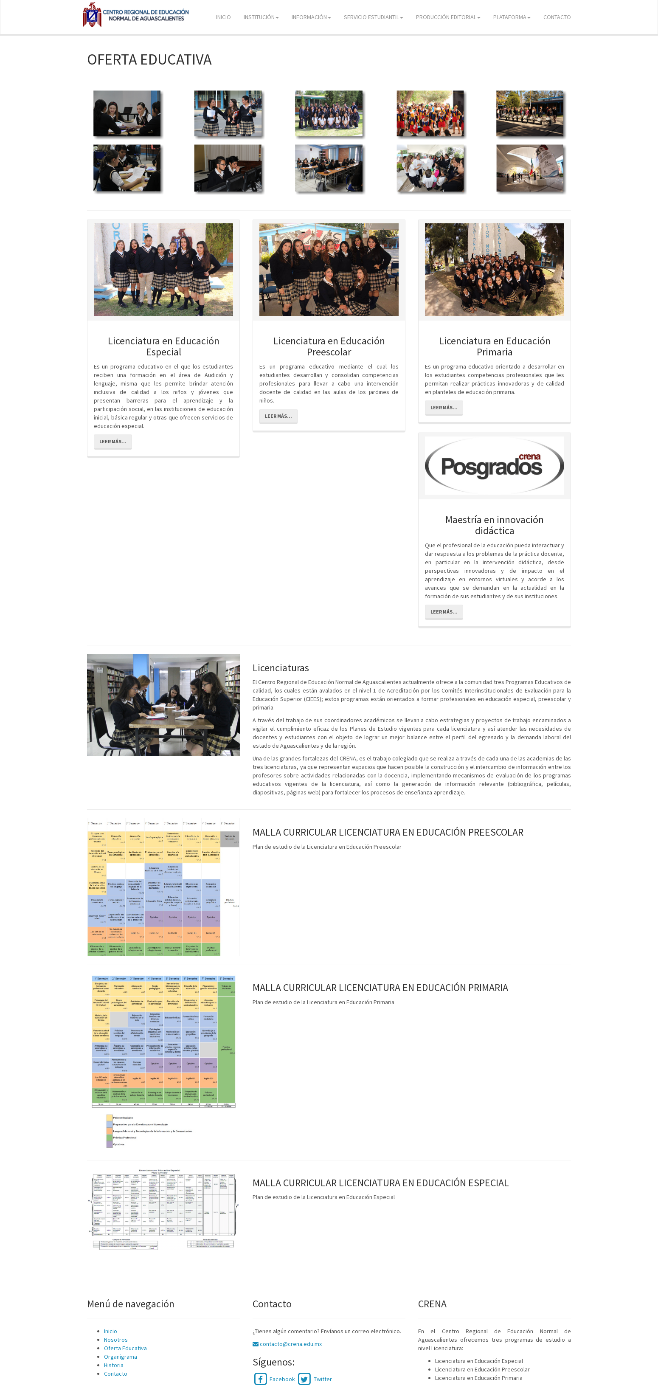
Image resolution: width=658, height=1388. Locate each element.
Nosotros (116, 1339)
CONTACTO (557, 17)
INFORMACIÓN (311, 17)
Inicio (110, 1331)
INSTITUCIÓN (261, 17)
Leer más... (113, 441)
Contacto (115, 1373)
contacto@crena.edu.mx (287, 1344)
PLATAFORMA (512, 17)
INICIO (223, 17)
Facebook (274, 1379)
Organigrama (120, 1356)
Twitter (314, 1379)
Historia (114, 1365)
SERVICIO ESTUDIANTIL (373, 17)
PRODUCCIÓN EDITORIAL (448, 17)
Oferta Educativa (125, 1348)
